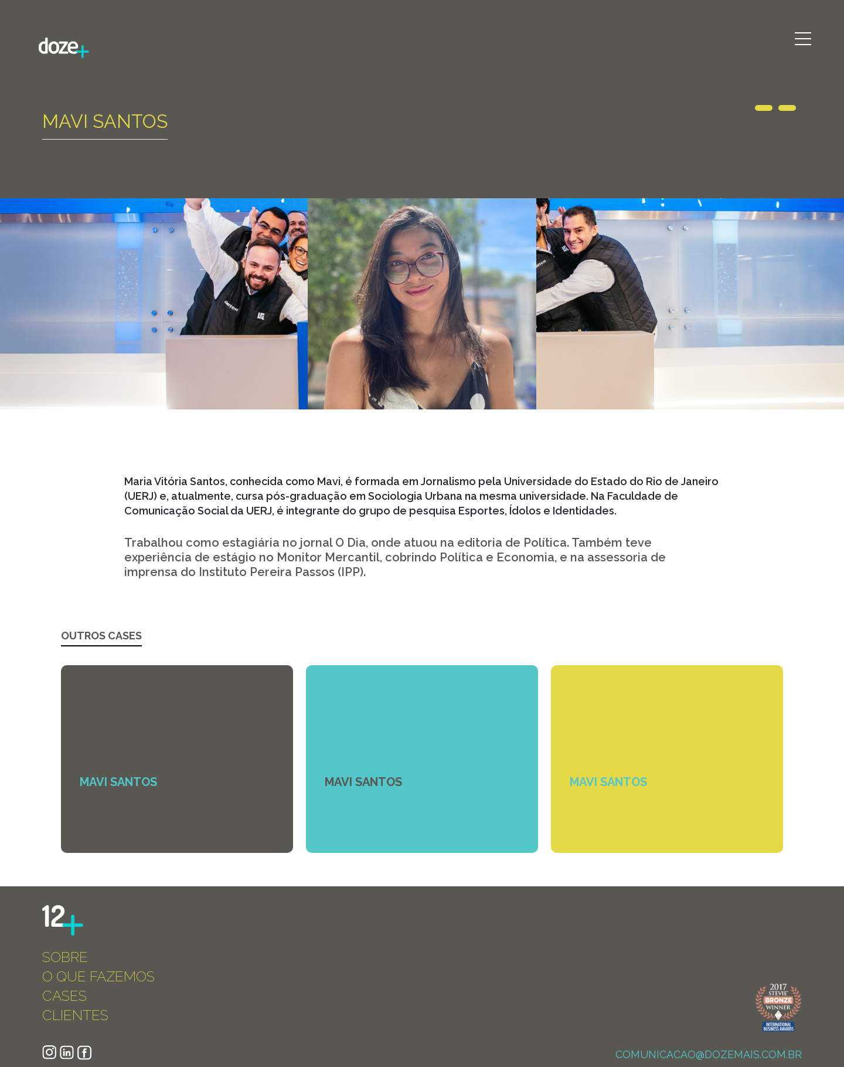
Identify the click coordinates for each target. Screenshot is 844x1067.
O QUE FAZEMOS (98, 976)
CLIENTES (75, 1015)
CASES (64, 995)
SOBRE (65, 957)
